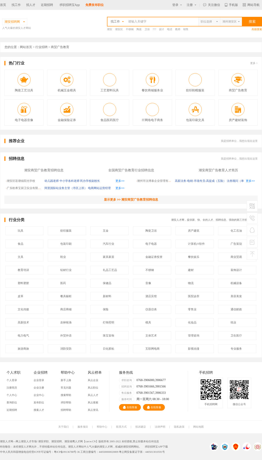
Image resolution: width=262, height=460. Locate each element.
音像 (148, 283)
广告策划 (236, 243)
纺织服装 (66, 230)
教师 (177, 29)
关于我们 (63, 426)
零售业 (192, 309)
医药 (63, 283)
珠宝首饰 (108, 335)
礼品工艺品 (110, 270)
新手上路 (66, 380)
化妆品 (192, 322)
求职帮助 (66, 402)
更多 (254, 63)
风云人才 (93, 395)
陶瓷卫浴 (151, 230)
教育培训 (23, 270)
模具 (148, 322)
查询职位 (12, 402)
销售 (185, 29)
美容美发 (236, 296)
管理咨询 (193, 335)
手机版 (231, 5)
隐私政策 (179, 426)
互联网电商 (152, 348)
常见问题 (66, 387)
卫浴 (147, 29)
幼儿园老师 (52, 180)
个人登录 (12, 380)
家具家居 (108, 257)
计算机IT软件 (196, 243)
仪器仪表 (151, 309)
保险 (106, 309)
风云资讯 (93, 409)
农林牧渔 (66, 322)
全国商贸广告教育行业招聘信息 (131, 170)
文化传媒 (23, 309)
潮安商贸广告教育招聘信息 (44, 170)
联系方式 (121, 426)
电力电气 (23, 335)
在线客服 (130, 407)
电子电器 (151, 243)
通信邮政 (236, 309)
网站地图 (198, 426)
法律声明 (160, 426)
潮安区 (119, 29)
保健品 (107, 283)
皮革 (20, 296)
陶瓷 (139, 29)
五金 (106, 230)
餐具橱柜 (66, 296)
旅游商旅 (23, 348)
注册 (191, 5)
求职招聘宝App (69, 5)
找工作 (16, 5)
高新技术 (23, 322)
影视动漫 (193, 348)
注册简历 (12, 387)
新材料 (107, 296)
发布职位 (39, 402)
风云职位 (93, 387)
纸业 (233, 322)
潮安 (109, 29)
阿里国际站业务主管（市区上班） (66, 188)
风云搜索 (93, 402)
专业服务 (236, 348)
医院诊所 (193, 296)
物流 (191, 283)
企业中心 (39, 395)
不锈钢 (130, 29)
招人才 (30, 5)
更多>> (119, 180)
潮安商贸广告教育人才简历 (218, 170)
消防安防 (66, 348)
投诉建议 (140, 426)
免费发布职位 (94, 5)
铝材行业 (66, 270)
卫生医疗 (236, 335)
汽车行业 (108, 243)
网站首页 (26, 47)
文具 (20, 257)
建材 (191, 270)
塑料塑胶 (23, 283)
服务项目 (83, 426)
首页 (3, 5)
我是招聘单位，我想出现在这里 (239, 140)
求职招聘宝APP (154, 446)
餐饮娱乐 (193, 257)
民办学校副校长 (90, 180)
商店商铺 (66, 309)
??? (154, 29)
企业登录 (39, 380)
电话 (169, 29)
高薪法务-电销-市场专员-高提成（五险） (200, 180)
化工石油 (236, 230)
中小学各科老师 (69, 180)
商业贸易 (236, 257)
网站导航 (251, 5)
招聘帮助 (66, 409)
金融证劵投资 (153, 257)
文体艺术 (151, 335)
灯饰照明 (108, 322)
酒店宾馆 (151, 296)
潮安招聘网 (129, 446)
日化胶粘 (108, 348)
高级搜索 (257, 29)
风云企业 (93, 380)
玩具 (20, 230)
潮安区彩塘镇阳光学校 (21, 180)
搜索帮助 (66, 395)
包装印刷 (66, 243)
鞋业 (63, 257)
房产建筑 (193, 230)
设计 (161, 29)
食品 (20, 243)
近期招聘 (47, 5)
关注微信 (211, 5)
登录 (177, 5)
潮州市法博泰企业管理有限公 (155, 180)
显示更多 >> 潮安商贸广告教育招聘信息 (131, 199)
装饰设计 (236, 270)
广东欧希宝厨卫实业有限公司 (25, 188)
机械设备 (236, 283)
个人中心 (12, 395)
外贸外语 (66, 335)
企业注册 (39, 387)
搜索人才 (39, 409)
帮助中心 (102, 426)
